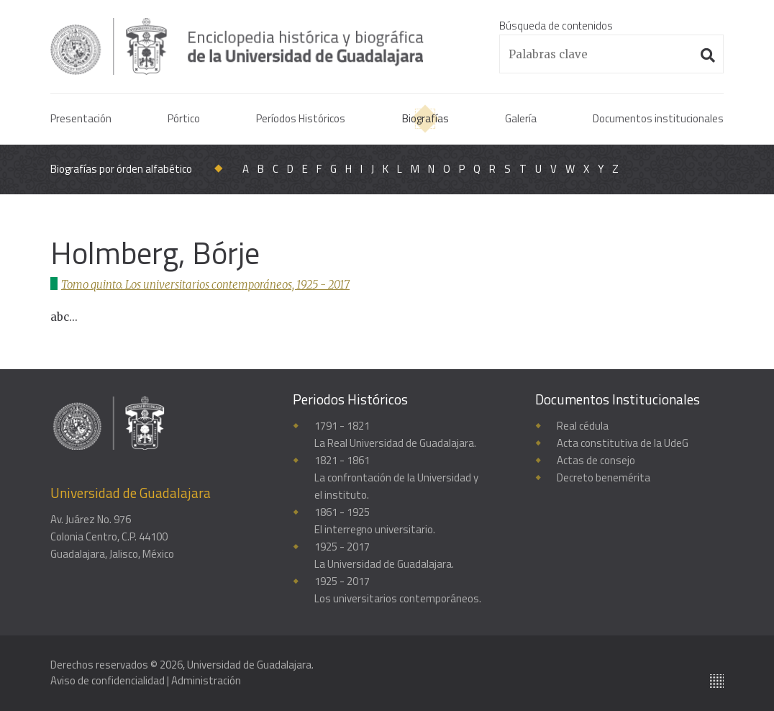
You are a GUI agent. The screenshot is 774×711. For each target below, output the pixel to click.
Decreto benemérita (603, 477)
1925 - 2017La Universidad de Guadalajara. (384, 555)
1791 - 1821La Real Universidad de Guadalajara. (395, 434)
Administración (206, 681)
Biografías (425, 118)
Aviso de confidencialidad (107, 681)
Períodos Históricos (300, 118)
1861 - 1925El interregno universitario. (374, 521)
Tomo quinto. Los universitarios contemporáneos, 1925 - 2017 (206, 284)
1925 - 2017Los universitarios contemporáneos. (397, 590)
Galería (521, 118)
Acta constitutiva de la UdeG (622, 443)
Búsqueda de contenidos (556, 25)
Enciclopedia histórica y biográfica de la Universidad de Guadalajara (238, 46)
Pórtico (184, 118)
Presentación (80, 118)
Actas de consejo (596, 460)
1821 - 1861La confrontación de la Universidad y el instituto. (396, 477)
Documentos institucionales (658, 118)
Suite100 (717, 681)
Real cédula (583, 425)
